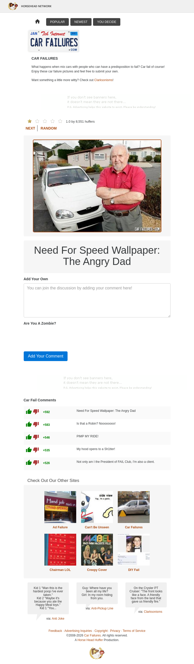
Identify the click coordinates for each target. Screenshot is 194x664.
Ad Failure (60, 527)
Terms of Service (134, 631)
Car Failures (134, 527)
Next (30, 128)
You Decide (106, 22)
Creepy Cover (97, 570)
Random (49, 128)
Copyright (101, 631)
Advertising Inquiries (78, 631)
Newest (80, 22)
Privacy (115, 631)
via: (49, 618)
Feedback (55, 631)
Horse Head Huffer (90, 640)
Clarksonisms (103, 80)
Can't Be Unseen (97, 527)
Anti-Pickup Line (102, 608)
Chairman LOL (60, 570)
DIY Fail (133, 570)
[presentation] (62, 337)
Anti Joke (58, 618)
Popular (57, 22)
